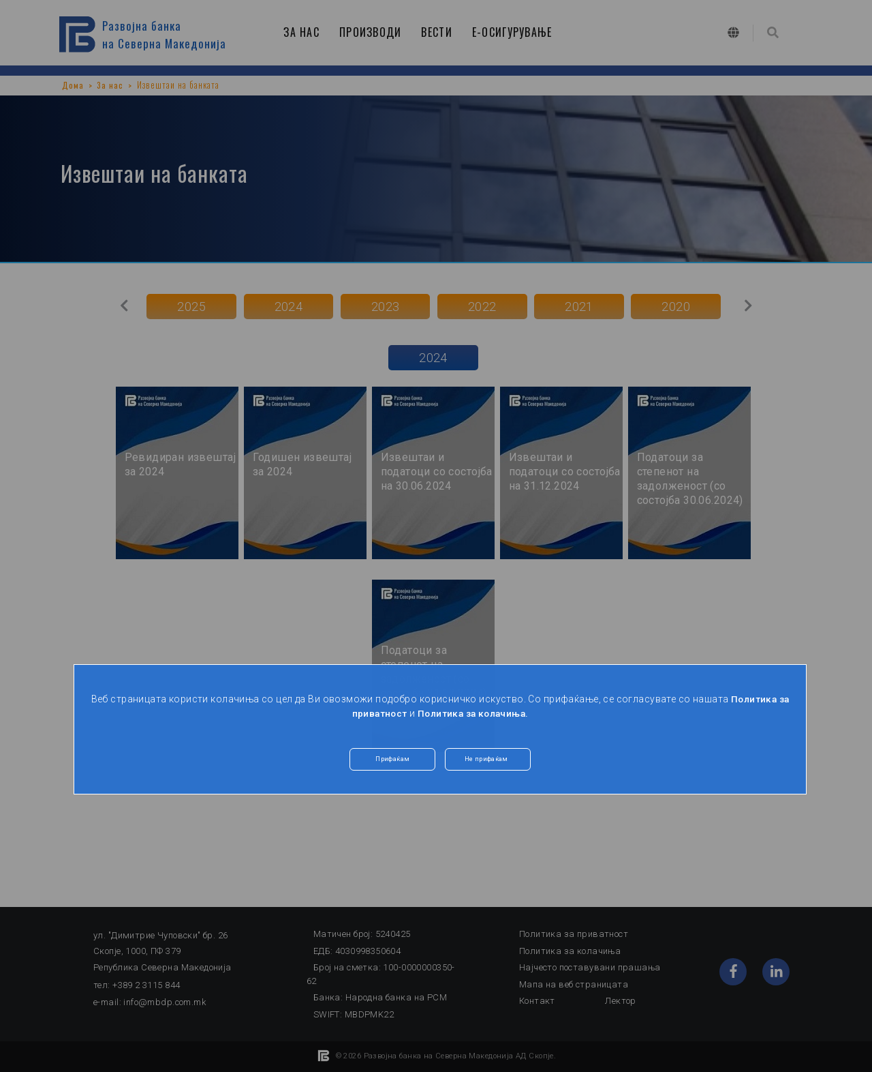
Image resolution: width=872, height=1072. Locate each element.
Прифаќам (392, 761)
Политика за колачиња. (474, 713)
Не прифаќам (488, 761)
